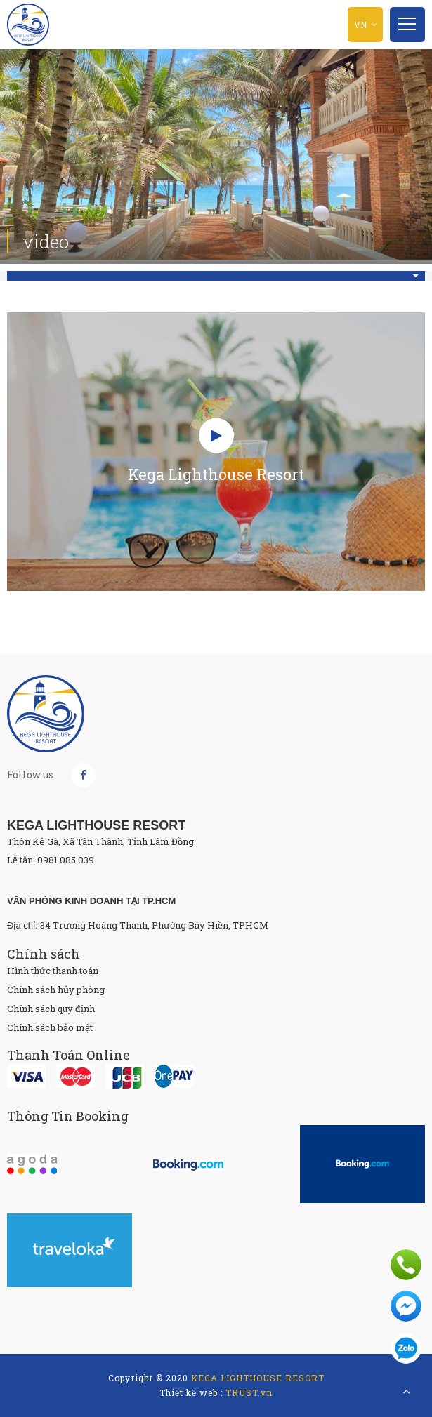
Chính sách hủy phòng (56, 989)
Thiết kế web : (191, 1392)
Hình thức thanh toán (52, 970)
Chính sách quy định (51, 1008)
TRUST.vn (249, 1392)
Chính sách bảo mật (50, 1027)
